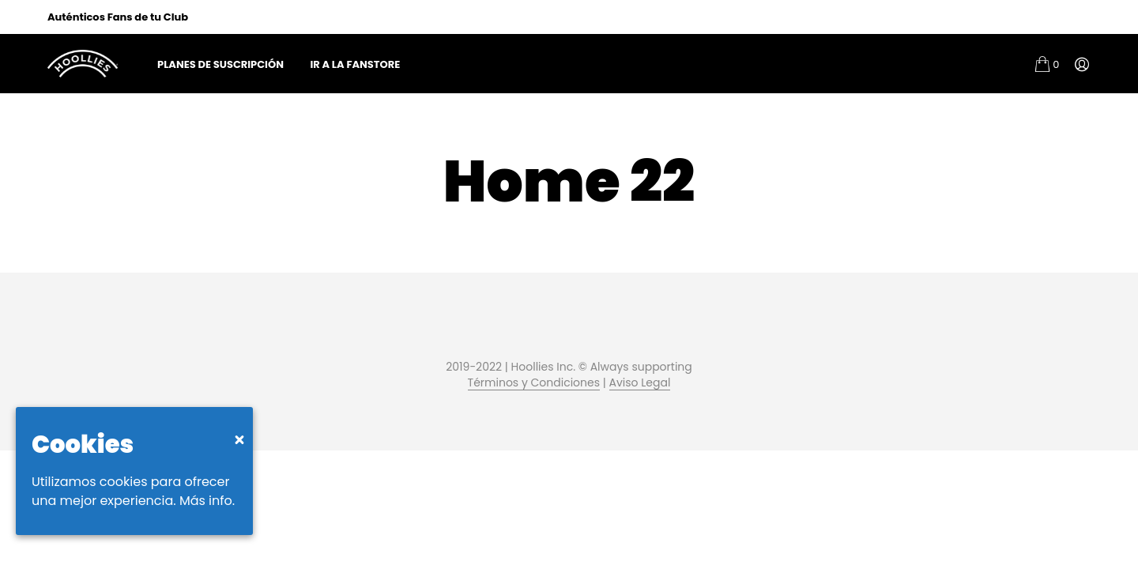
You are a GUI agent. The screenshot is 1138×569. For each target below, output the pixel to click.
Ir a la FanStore (355, 64)
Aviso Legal (640, 383)
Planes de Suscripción (220, 64)
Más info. (207, 501)
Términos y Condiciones (534, 383)
